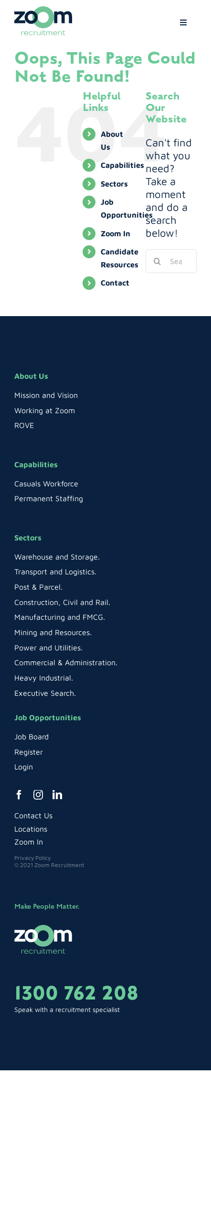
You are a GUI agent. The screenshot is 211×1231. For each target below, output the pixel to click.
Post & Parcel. (38, 587)
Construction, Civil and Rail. (62, 602)
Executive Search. (45, 693)
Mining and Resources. (53, 632)
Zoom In (115, 233)
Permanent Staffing (48, 498)
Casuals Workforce (46, 483)
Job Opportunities (47, 717)
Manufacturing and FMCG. (59, 617)
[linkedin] (57, 795)
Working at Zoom (44, 410)
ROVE (24, 425)
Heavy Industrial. (43, 677)
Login (23, 766)
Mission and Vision (46, 395)
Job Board (31, 736)
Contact (115, 282)
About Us (31, 376)
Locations (30, 828)
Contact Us (33, 815)
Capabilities (122, 165)
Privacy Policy (32, 857)
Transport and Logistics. (55, 571)
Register (28, 751)
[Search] (157, 261)
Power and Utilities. (48, 647)
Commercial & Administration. (65, 662)
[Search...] (171, 261)
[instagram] (38, 795)
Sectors (114, 183)
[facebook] (19, 795)
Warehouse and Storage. (57, 556)
